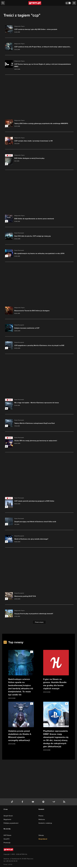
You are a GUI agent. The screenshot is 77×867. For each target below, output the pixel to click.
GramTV (6, 839)
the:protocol (43, 839)
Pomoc (41, 816)
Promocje (7, 842)
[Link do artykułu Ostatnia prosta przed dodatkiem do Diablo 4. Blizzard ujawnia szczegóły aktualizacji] (21, 723)
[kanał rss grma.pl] (64, 802)
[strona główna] (34, 3)
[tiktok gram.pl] (12, 802)
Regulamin (7, 819)
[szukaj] (3, 3)
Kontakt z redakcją (45, 823)
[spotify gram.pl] (43, 802)
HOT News (7, 835)
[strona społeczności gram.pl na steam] (54, 802)
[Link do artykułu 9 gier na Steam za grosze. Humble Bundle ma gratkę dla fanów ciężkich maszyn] (56, 671)
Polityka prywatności (11, 823)
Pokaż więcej (39, 622)
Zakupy (41, 835)
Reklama (42, 819)
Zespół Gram (8, 816)
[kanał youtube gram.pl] (33, 802)
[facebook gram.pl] (22, 802)
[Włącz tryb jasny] (68, 3)
